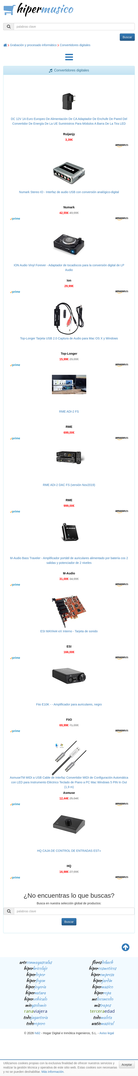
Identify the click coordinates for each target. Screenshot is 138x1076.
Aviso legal (106, 1033)
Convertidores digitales (75, 45)
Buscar (127, 37)
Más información (52, 1071)
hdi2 (37, 1033)
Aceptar (127, 1064)
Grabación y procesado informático (33, 45)
